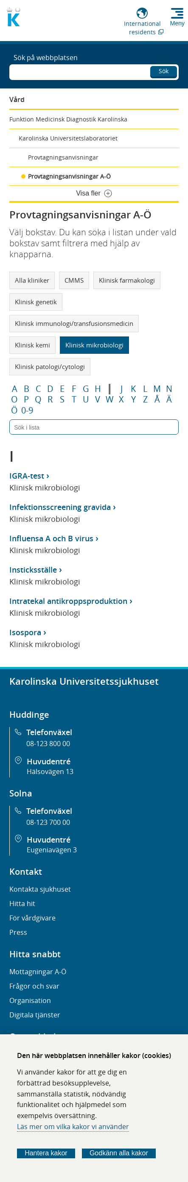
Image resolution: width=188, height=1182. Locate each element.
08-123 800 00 (48, 743)
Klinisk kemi (32, 345)
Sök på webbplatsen (46, 57)
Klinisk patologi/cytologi (50, 366)
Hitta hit (22, 903)
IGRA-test (26, 476)
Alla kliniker (32, 280)
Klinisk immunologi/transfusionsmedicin (74, 323)
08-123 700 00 (48, 822)
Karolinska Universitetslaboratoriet (68, 138)
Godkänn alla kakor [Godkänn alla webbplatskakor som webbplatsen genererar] (119, 1153)
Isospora (25, 632)
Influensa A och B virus (51, 538)
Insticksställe (33, 570)
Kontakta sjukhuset (40, 889)
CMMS (74, 280)
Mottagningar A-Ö (37, 971)
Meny (177, 23)
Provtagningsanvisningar (63, 157)
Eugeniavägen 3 (52, 849)
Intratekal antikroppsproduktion (68, 601)
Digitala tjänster (34, 1014)
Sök (163, 71)
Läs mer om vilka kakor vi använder (73, 1126)
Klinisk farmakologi (127, 280)
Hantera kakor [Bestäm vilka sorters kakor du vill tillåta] (46, 1153)
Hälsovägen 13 (50, 771)
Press (18, 932)
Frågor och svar (34, 986)
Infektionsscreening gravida (60, 507)
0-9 (27, 410)
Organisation (30, 1000)
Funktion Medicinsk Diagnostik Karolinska (68, 119)
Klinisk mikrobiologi (94, 345)
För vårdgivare (32, 918)
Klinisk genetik (36, 302)
